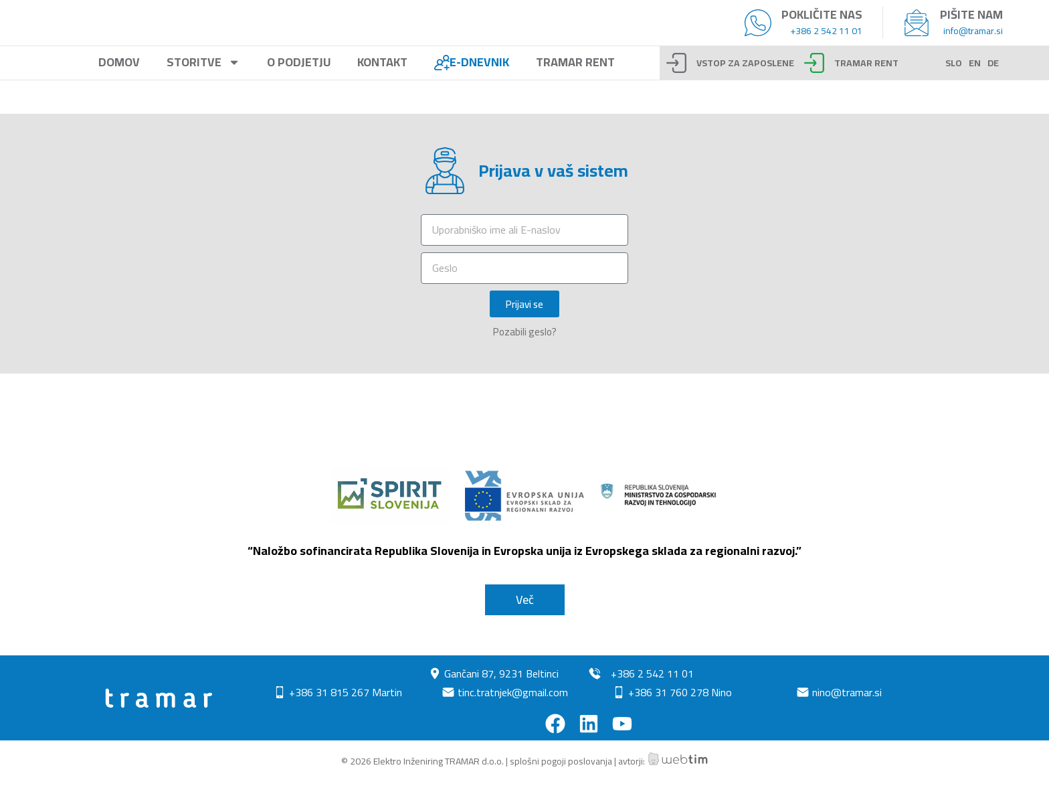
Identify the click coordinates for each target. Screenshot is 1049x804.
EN (975, 85)
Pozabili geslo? (525, 354)
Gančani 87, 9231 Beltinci (501, 696)
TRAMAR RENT (866, 85)
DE (993, 85)
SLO (953, 85)
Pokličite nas (821, 25)
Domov (119, 84)
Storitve (203, 84)
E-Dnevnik (471, 84)
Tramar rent (575, 84)
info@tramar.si (973, 41)
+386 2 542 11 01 (826, 41)
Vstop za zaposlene (745, 85)
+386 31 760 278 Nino (680, 714)
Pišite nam (971, 25)
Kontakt (382, 84)
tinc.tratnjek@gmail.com (513, 714)
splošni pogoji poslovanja (561, 783)
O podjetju (298, 84)
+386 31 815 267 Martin (345, 714)
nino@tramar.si (847, 714)
